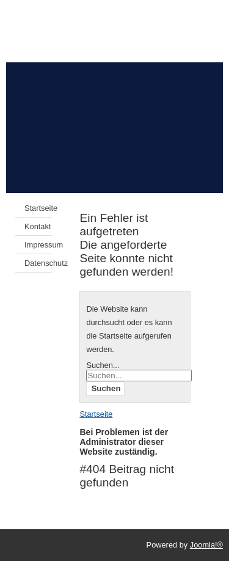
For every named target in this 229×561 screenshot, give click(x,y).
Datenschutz (38, 263)
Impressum (38, 244)
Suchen (105, 388)
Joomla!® (206, 544)
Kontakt (37, 226)
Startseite (38, 208)
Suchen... (102, 365)
